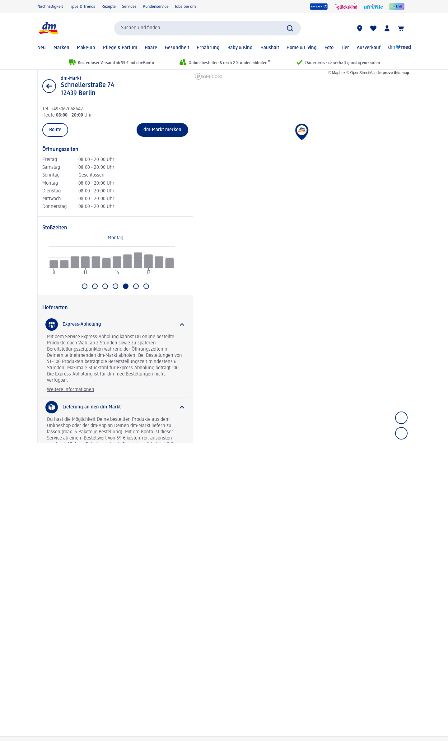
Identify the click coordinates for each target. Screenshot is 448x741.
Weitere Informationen (70, 389)
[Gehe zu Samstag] (136, 286)
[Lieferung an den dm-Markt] (115, 407)
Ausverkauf (368, 47)
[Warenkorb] (400, 28)
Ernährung (208, 47)
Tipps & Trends (82, 6)
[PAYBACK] (319, 6)
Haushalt (269, 47)
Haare (151, 47)
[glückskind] (345, 6)
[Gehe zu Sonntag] (146, 286)
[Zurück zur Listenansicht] (49, 86)
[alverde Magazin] (373, 6)
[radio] (53, 264)
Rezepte (108, 6)
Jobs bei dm (185, 6)
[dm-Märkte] (359, 28)
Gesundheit (177, 47)
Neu (41, 47)
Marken (61, 47)
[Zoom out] (401, 433)
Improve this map (393, 73)
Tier (345, 47)
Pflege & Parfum (120, 47)
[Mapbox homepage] (208, 76)
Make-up (86, 47)
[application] (111, 263)
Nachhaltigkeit (50, 6)
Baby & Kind (240, 47)
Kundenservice (156, 6)
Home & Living (302, 47)
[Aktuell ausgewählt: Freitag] (125, 286)
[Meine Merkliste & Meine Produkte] (373, 28)
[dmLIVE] (396, 6)
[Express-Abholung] (115, 324)
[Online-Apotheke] (399, 48)
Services (129, 6)
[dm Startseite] (48, 28)
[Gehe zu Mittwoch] (105, 286)
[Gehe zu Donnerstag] (115, 286)
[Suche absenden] (290, 28)
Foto (329, 47)
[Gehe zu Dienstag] (95, 286)
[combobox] (207, 28)
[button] (302, 136)
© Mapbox (336, 73)
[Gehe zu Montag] (84, 286)
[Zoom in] (401, 418)
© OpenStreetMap (361, 73)
